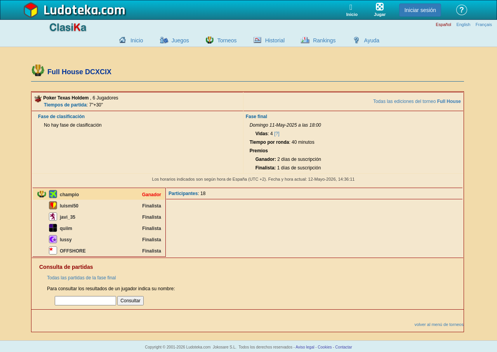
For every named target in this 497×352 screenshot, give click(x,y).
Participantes (183, 193)
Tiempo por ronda (269, 142)
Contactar (343, 347)
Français (484, 25)
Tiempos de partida (65, 105)
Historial (275, 40)
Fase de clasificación (61, 116)
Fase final (256, 116)
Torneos (227, 40)
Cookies (325, 347)
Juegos (180, 40)
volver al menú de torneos (439, 324)
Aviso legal (304, 347)
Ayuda (371, 40)
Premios (259, 150)
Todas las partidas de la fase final (81, 278)
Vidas (261, 133)
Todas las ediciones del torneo (417, 101)
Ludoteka (70, 10)
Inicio (136, 40)
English (463, 25)
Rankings (324, 40)
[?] (276, 133)
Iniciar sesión (420, 10)
